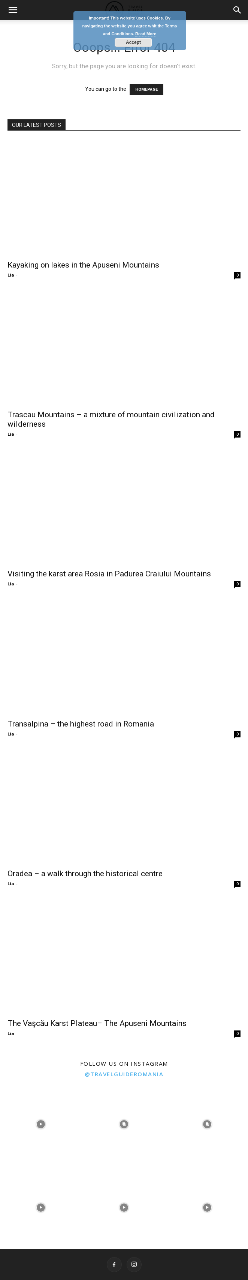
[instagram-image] (41, 1123)
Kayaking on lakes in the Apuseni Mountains (83, 264)
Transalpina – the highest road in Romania (80, 723)
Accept (133, 42)
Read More (145, 34)
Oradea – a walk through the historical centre (85, 873)
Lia (10, 275)
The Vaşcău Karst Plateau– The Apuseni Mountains (97, 1023)
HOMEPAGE (146, 89)
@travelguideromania (124, 1074)
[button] (13, 10)
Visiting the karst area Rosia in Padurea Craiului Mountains (109, 573)
